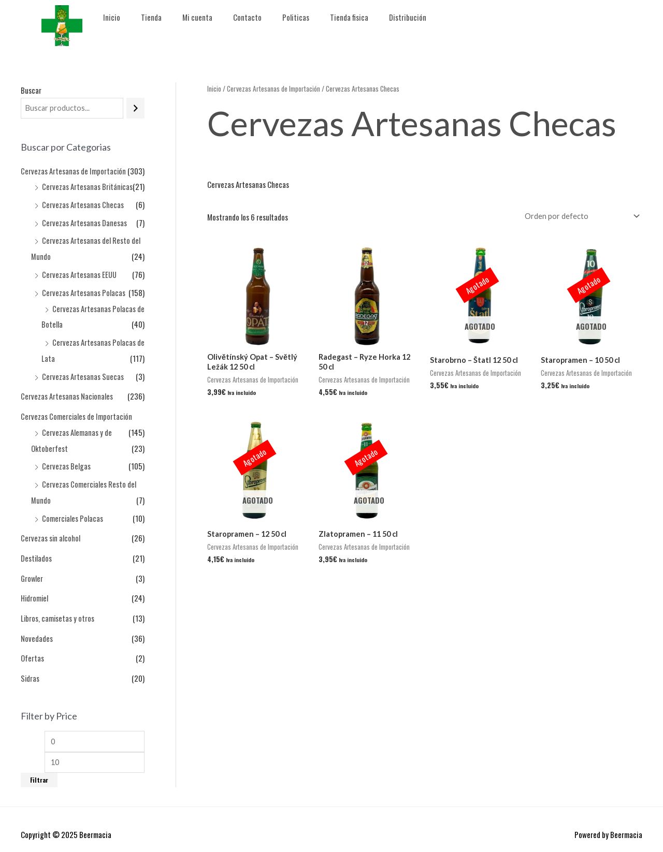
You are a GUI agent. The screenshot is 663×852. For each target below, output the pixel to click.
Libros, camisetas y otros (58, 606)
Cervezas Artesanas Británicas (88, 187)
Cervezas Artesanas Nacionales (67, 390)
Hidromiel (35, 587)
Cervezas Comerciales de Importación (77, 410)
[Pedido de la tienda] (578, 216)
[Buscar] (135, 108)
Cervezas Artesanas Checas (83, 204)
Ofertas (32, 646)
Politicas (295, 17)
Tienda (151, 17)
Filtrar (39, 769)
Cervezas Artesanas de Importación (73, 171)
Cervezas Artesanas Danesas (84, 221)
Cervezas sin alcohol (51, 528)
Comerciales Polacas (73, 509)
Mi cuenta (197, 17)
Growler (32, 568)
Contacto (247, 17)
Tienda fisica (349, 17)
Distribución (407, 17)
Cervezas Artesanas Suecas (83, 371)
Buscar (31, 90)
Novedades (37, 626)
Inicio (111, 17)
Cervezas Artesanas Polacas (83, 289)
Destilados (36, 548)
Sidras (30, 665)
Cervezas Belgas (66, 458)
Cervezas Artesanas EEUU (79, 272)
